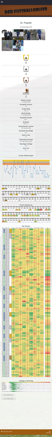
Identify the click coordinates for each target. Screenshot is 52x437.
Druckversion (4, 431)
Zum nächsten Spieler (8, 394)
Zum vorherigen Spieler (8, 398)
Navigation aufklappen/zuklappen (26, 1)
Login (50, 431)
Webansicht (48, 432)
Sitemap (10, 431)
